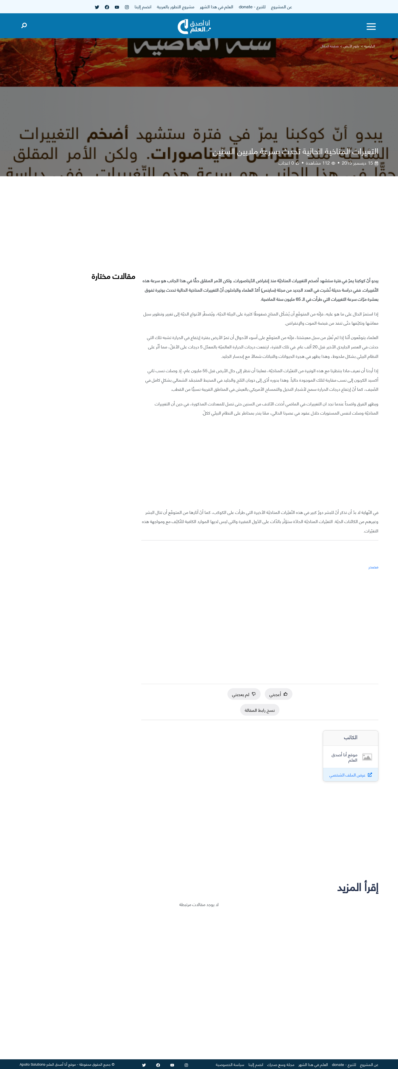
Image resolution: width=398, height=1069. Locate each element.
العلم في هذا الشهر (216, 6)
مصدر (373, 566)
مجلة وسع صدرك (280, 1064)
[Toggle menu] (371, 26)
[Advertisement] (259, 231)
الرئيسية (369, 46)
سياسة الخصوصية (230, 1064)
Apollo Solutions (32, 1064)
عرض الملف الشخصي (347, 775)
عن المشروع (281, 6)
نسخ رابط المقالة (260, 710)
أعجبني (278, 694)
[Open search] (24, 24)
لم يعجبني (244, 694)
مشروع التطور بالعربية (175, 6)
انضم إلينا (143, 6)
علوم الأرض (351, 46)
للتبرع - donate (252, 6)
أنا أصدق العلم (57, 1064)
